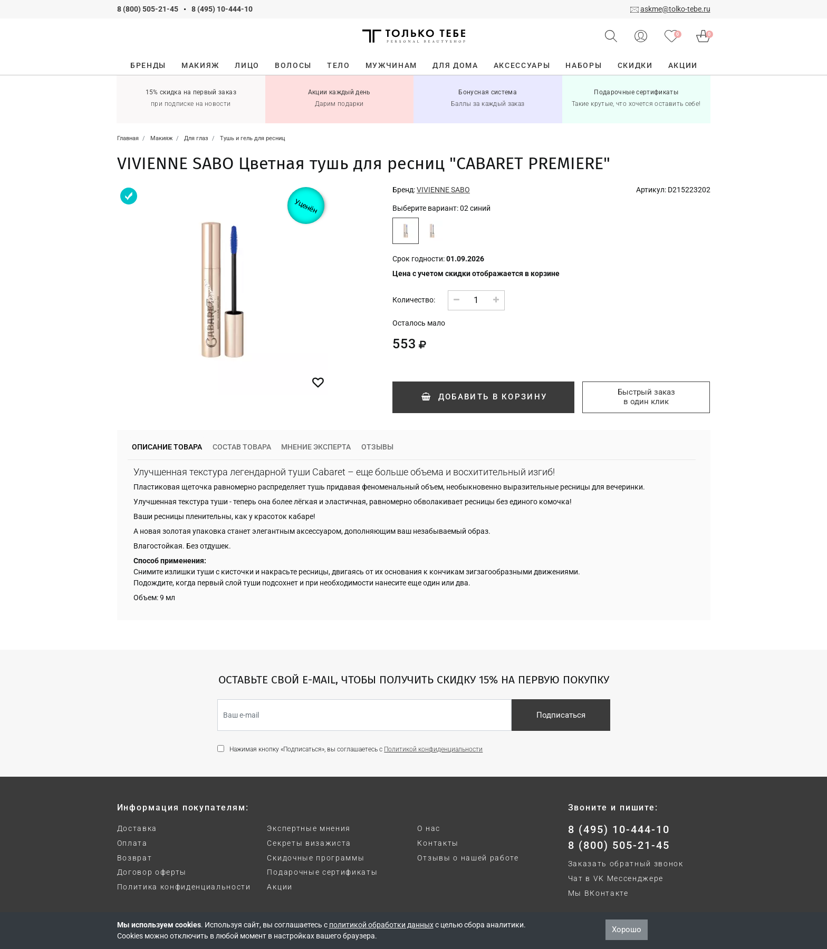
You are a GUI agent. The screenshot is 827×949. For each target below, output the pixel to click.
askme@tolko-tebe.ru (675, 9)
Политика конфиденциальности (184, 887)
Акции (279, 887)
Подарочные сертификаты (322, 872)
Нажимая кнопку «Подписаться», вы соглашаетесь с (356, 749)
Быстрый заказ (646, 396)
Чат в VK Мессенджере (616, 878)
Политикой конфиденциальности (433, 749)
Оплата (132, 843)
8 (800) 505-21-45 (147, 9)
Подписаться (560, 715)
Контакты (437, 843)
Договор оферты (152, 872)
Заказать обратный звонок (626, 863)
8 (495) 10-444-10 (222, 9)
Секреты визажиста (309, 843)
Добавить (483, 397)
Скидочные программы (315, 858)
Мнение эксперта (316, 447)
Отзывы (377, 447)
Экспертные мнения (309, 828)
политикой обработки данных (381, 925)
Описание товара (167, 447)
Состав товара (242, 447)
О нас (428, 828)
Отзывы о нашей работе (467, 858)
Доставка (137, 828)
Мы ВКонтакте (598, 893)
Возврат (134, 858)
